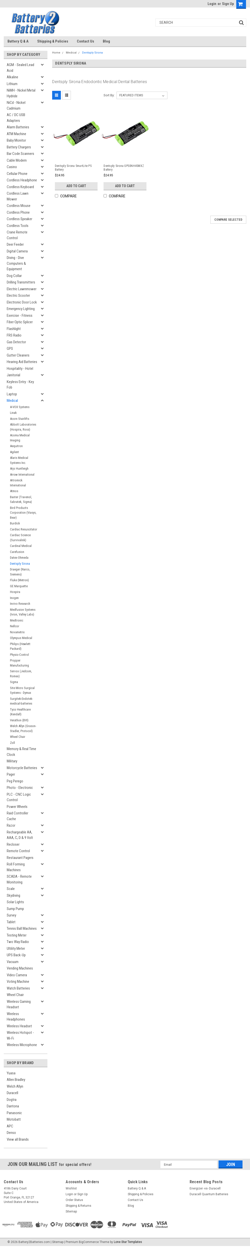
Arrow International (22, 474)
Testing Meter (16, 935)
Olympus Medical (21, 638)
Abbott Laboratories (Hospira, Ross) (23, 427)
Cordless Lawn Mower (17, 196)
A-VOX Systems (19, 407)
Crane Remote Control (17, 235)
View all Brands (18, 1139)
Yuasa (11, 1073)
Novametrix (17, 632)
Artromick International (18, 482)
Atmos (14, 491)
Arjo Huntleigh (19, 468)
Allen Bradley (16, 1079)
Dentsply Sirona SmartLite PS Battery (73, 167)
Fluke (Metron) (19, 580)
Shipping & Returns (78, 1205)
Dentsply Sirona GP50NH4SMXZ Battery (124, 167)
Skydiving (13, 895)
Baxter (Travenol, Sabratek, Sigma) (21, 499)
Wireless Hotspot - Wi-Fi (20, 1035)
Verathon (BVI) (19, 720)
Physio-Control (19, 655)
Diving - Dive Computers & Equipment (16, 263)
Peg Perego (15, 781)
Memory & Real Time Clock (21, 752)
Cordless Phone (18, 212)
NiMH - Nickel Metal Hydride (21, 93)
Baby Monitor (16, 140)
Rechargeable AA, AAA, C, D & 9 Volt (20, 835)
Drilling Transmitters (21, 282)
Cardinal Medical (21, 546)
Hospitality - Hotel (20, 368)
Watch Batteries (18, 988)
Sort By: (109, 95)
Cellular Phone (17, 173)
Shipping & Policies (52, 41)
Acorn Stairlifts (19, 419)
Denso (11, 1132)
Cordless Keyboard (20, 187)
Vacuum (12, 962)
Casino (12, 167)
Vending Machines (20, 968)
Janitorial (13, 375)
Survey (11, 915)
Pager (11, 774)
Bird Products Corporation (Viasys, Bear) (23, 512)
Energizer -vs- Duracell (205, 1188)
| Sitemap (57, 1242)
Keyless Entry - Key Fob (20, 385)
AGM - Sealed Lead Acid (20, 68)
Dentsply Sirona (20, 563)
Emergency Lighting (21, 308)
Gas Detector (16, 342)
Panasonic (14, 1113)
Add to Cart (76, 186)
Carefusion (17, 552)
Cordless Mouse (18, 205)
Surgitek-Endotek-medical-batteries (21, 701)
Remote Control (18, 851)
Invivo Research (20, 603)
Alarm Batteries (18, 127)
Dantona (13, 1106)
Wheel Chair (17, 737)
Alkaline (12, 77)
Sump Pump (15, 908)
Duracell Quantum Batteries (209, 1194)
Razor (11, 825)
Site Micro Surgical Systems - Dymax (22, 690)
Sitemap (71, 1211)
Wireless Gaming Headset (19, 1004)
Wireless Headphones (16, 1017)
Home (56, 52)
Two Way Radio (18, 942)
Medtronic (16, 620)
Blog (106, 41)
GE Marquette (19, 586)
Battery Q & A (17, 41)
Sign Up (228, 4)
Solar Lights (15, 902)
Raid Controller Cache (17, 816)
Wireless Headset (19, 1026)
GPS (10, 348)
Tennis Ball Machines (22, 928)
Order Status (74, 1200)
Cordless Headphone (22, 180)
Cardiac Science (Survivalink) (20, 537)
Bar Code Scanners (20, 153)
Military (12, 761)
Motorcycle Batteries (22, 768)
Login (212, 4)
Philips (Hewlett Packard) (20, 646)
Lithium (12, 84)
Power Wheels (17, 806)
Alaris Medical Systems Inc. (19, 460)
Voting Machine (18, 981)
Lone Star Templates (128, 1242)
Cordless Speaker (19, 219)
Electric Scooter (18, 295)
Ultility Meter (16, 948)
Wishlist (71, 1188)
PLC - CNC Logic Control (19, 797)
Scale (11, 888)
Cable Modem (17, 160)
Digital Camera (17, 251)
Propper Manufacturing (19, 663)
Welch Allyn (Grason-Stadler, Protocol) (23, 728)
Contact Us (85, 41)
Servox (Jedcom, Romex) (21, 673)
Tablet (11, 922)
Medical (12, 400)
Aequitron (16, 446)
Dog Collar (14, 275)
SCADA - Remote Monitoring (19, 879)
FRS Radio (14, 335)
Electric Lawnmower (21, 289)
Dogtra (11, 1099)
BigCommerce (89, 1242)
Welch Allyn (15, 1086)
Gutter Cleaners (18, 355)
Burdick (15, 523)
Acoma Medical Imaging (20, 437)
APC (10, 1126)
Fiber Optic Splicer (20, 322)
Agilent (14, 452)
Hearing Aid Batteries (22, 362)
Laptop (12, 394)
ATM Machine (16, 134)
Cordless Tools (17, 225)
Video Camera (17, 975)
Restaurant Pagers (20, 857)
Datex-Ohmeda (19, 557)
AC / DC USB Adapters (16, 118)
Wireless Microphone (22, 1045)
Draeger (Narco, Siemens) (20, 571)
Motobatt (14, 1119)
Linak (13, 413)
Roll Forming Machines (16, 867)
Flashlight (14, 329)
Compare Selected (228, 219)
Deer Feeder (15, 244)
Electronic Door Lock (22, 302)
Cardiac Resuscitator (23, 529)
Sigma (14, 682)
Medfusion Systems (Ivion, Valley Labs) (22, 612)
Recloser (13, 844)
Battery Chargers (19, 147)
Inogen (14, 598)
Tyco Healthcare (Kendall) (20, 712)
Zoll (12, 743)
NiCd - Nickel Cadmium (16, 105)
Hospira (15, 592)
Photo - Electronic (20, 787)
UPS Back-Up (16, 955)
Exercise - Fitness (19, 315)
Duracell (12, 1093)
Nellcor (14, 626)
